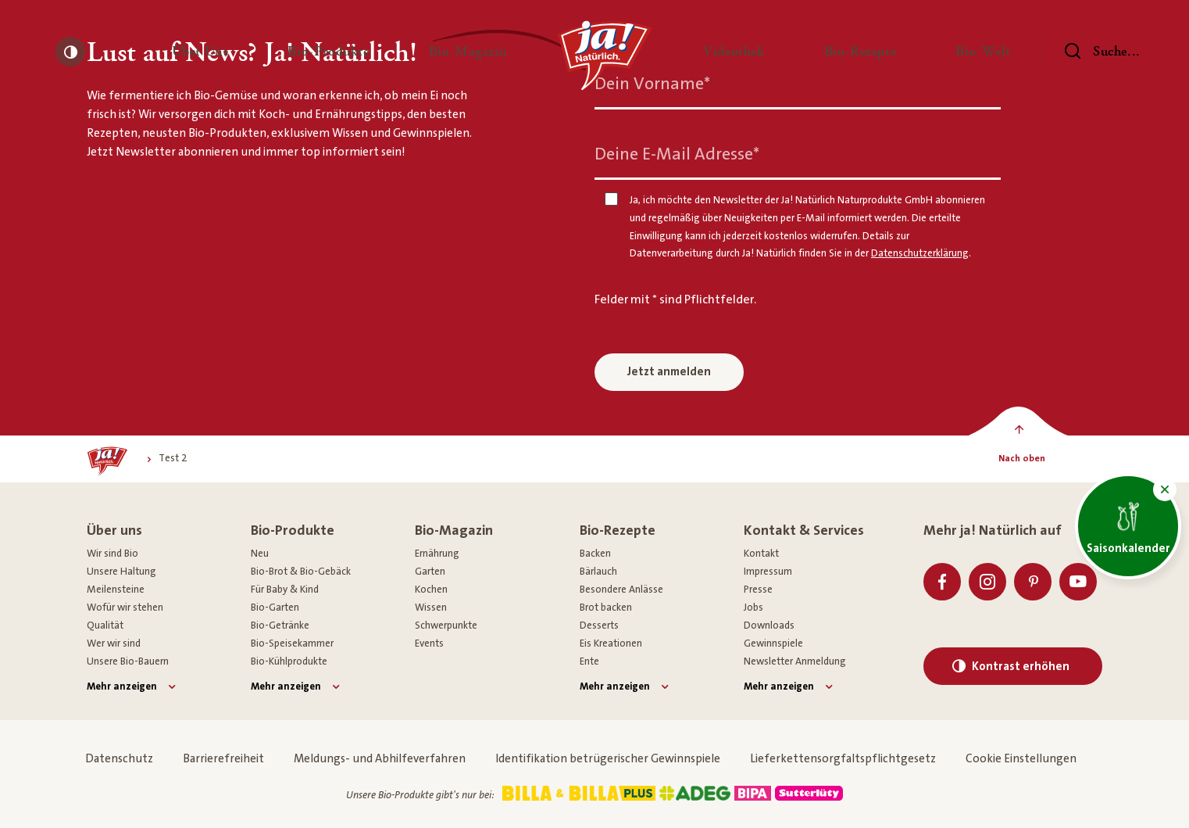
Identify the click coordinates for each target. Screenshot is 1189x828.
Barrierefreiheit (223, 758)
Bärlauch (598, 571)
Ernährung (437, 553)
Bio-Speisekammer (292, 643)
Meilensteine (116, 589)
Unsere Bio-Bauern (128, 661)
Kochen (431, 589)
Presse (758, 589)
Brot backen (606, 607)
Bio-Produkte (292, 530)
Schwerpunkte (446, 625)
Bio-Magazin (454, 530)
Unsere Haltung (121, 571)
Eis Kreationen (611, 643)
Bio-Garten (275, 607)
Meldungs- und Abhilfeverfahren (380, 758)
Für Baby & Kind (285, 589)
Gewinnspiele (773, 643)
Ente (589, 661)
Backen (595, 553)
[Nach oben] (1021, 459)
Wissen (431, 607)
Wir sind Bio (112, 553)
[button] (200, 51)
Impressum (768, 571)
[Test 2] (173, 459)
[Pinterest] (1033, 581)
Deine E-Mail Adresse (676, 154)
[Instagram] (987, 581)
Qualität (105, 625)
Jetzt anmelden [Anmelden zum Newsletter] (669, 371)
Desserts (599, 625)
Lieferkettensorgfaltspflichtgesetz (843, 758)
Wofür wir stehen (125, 607)
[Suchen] (1102, 51)
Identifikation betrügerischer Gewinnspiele (607, 758)
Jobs (753, 607)
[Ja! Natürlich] (605, 59)
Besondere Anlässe (621, 589)
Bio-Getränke (280, 625)
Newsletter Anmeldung (795, 661)
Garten (430, 571)
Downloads (769, 625)
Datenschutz (119, 758)
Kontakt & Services (804, 530)
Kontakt (761, 553)
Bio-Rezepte (617, 530)
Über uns (114, 530)
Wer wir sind (114, 643)
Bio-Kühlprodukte (289, 661)
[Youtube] (1078, 581)
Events (429, 643)
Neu (260, 553)
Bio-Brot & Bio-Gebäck (301, 571)
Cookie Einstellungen (1021, 758)
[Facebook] (942, 581)
